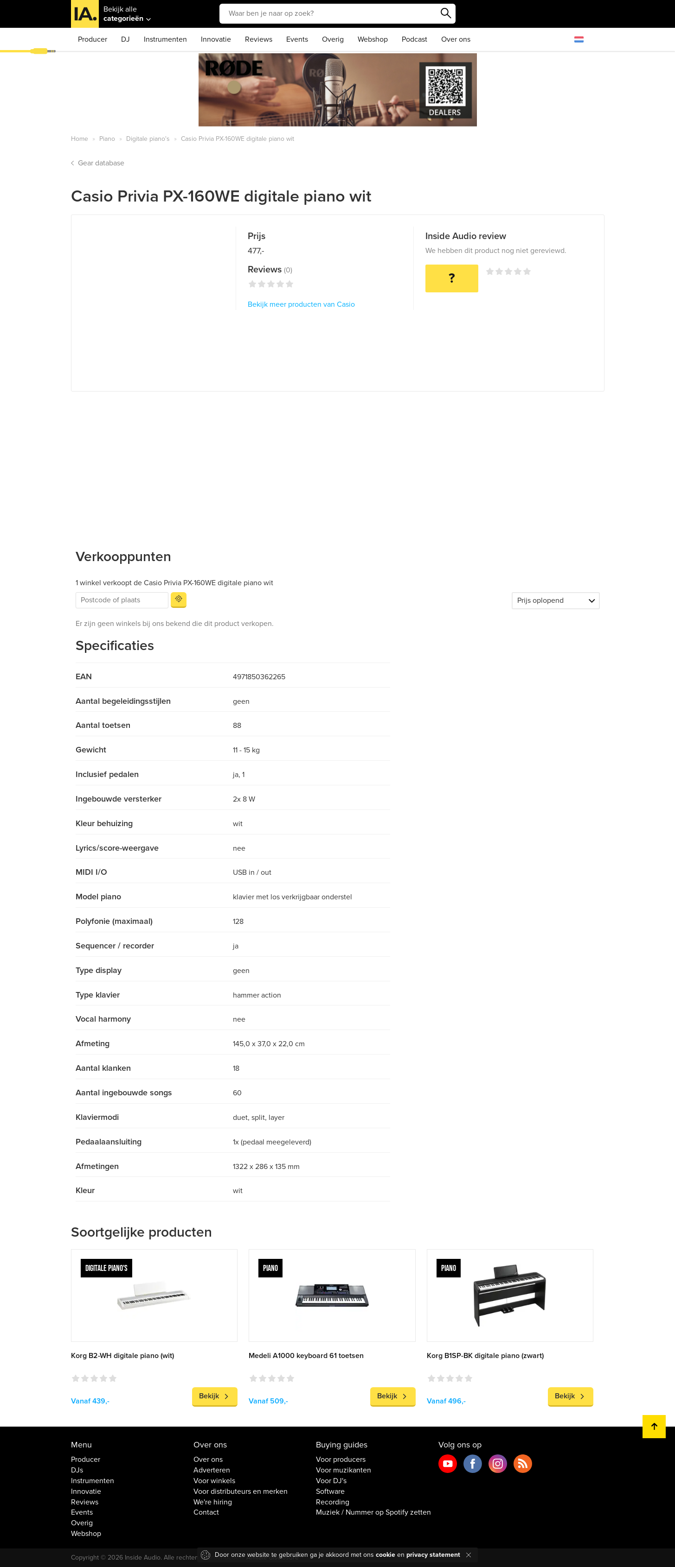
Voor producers (341, 1459)
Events (297, 39)
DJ (125, 39)
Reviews (258, 39)
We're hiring (212, 1502)
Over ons (455, 39)
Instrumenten (165, 39)
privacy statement (433, 1555)
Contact (206, 1512)
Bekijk (209, 1396)
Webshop (373, 39)
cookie (385, 1555)
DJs (77, 1470)
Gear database (101, 163)
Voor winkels (214, 1480)
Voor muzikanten (343, 1470)
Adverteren (211, 1470)
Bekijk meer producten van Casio (301, 304)
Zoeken (446, 13)
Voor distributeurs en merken (240, 1491)
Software (330, 1491)
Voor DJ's (331, 1480)
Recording (332, 1502)
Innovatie (216, 39)
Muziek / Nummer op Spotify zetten (373, 1512)
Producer (92, 39)
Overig (333, 39)
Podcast (414, 39)
